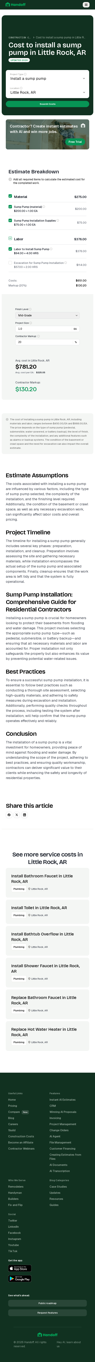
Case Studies (58, 1186)
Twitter (12, 1220)
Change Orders (59, 1130)
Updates (55, 1193)
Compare (18, 1112)
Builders (13, 1199)
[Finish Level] (47, 315)
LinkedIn (13, 1227)
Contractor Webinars (21, 1148)
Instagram (14, 1239)
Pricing (12, 1106)
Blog (11, 1118)
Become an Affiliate (20, 1142)
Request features (47, 1312)
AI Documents (58, 1165)
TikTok (13, 1251)
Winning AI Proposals (63, 1112)
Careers (13, 1124)
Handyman (15, 1193)
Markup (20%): (18, 285)
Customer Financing (62, 1148)
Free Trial (75, 142)
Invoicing (55, 1118)
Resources (56, 1199)
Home (12, 1100)
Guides (54, 1205)
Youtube (13, 1245)
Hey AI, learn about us (69, 1344)
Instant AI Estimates (63, 1100)
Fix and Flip (15, 1205)
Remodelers (15, 1186)
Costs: (13, 280)
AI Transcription (60, 1171)
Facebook (14, 1233)
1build (11, 1130)
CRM (53, 1106)
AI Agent (55, 1136)
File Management (60, 1142)
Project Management (63, 1124)
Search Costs (48, 104)
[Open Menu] (86, 4)
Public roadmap (47, 1303)
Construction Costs (22, 37)
